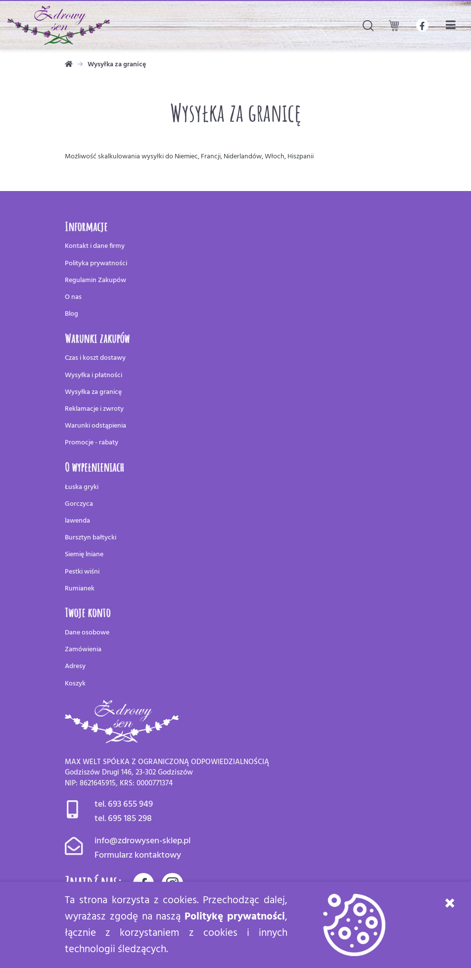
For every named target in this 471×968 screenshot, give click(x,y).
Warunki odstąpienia (95, 426)
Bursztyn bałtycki (90, 537)
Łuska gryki (81, 487)
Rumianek (79, 588)
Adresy (75, 666)
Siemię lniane (84, 554)
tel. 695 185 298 (123, 819)
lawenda (77, 521)
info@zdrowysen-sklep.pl (142, 841)
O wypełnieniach (94, 467)
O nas (73, 297)
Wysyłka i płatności (93, 375)
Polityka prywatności (96, 263)
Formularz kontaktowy (137, 855)
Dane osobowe (87, 632)
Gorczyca (79, 504)
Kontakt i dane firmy (95, 246)
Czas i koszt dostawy (95, 358)
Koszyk (75, 683)
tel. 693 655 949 (123, 804)
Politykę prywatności (235, 917)
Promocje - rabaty (91, 442)
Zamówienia (83, 649)
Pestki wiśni (82, 572)
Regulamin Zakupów (95, 280)
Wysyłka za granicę (93, 392)
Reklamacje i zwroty (94, 409)
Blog (71, 314)
